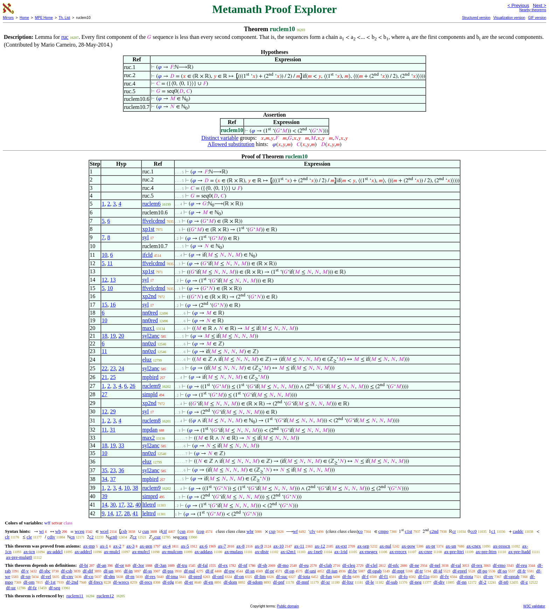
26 (132, 386)
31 (113, 430)
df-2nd (72, 582)
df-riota (466, 576)
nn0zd (149, 343)
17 (121, 505)
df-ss (147, 570)
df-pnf (279, 582)
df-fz (32, 587)
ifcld (147, 255)
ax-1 (104, 546)
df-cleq (348, 565)
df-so (502, 570)
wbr (249, 531)
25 (113, 377)
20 (121, 336)
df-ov (488, 576)
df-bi (83, 565)
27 (104, 394)
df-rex (476, 565)
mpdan (150, 430)
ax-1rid (341, 551)
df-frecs (96, 582)
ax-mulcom (172, 551)
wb (58, 531)
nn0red (150, 313)
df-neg (416, 582)
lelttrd (148, 513)
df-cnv (67, 576)
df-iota (304, 576)
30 (113, 505)
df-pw (229, 570)
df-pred (195, 576)
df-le (370, 582)
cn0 (114, 536)
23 (113, 368)
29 (113, 411)
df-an (101, 565)
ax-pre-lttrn (486, 551)
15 (104, 305)
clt (7, 536)
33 (121, 445)
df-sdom (255, 582)
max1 (148, 328)
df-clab (325, 565)
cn (72, 536)
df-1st (50, 582)
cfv (312, 531)
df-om (29, 582)
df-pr (269, 570)
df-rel (46, 576)
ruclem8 (151, 421)
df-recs (145, 582)
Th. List (64, 18)
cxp (272, 531)
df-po (482, 570)
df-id (437, 570)
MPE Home (44, 18)
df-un (108, 570)
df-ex (223, 565)
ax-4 (166, 546)
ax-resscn (501, 546)
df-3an (160, 565)
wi (41, 531)
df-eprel (460, 570)
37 (113, 479)
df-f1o (424, 576)
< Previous (518, 5)
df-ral (456, 565)
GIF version (537, 18)
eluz (147, 360)
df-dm (109, 576)
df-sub (391, 582)
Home (24, 18)
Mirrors (8, 18)
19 (113, 336)
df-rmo (499, 565)
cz (135, 536)
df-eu (303, 565)
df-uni (310, 570)
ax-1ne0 (315, 551)
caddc (518, 531)
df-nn (461, 582)
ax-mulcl (112, 551)
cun (145, 531)
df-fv (444, 576)
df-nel (435, 565)
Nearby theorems (532, 10)
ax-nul (385, 546)
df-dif (88, 570)
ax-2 (117, 546)
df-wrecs (121, 582)
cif (164, 531)
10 (104, 255)
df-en (208, 582)
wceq (79, 531)
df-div (439, 582)
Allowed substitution (231, 144)
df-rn (129, 576)
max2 (148, 438)
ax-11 (299, 546)
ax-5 (185, 546)
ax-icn (29, 551)
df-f (365, 576)
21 (104, 377)
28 (127, 513)
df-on (239, 576)
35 (104, 470)
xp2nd (149, 296)
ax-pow (408, 546)
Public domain (288, 606)
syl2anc (150, 336)
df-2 (482, 582)
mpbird (150, 377)
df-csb (66, 570)
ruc (64, 37)
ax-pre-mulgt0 (19, 557)
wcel (104, 531)
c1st (408, 531)
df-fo (403, 576)
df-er (188, 582)
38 (135, 488)
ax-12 (320, 546)
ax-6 (204, 546)
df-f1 (383, 576)
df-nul (189, 570)
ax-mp (89, 546)
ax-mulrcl (141, 551)
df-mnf (302, 582)
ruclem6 (151, 204)
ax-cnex (473, 546)
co (361, 531)
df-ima (172, 576)
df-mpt (398, 570)
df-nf (242, 565)
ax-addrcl (83, 551)
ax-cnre (425, 551)
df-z (524, 582)
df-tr (419, 570)
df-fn (346, 576)
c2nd (434, 531)
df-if (210, 570)
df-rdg (168, 582)
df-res (150, 576)
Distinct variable (219, 138)
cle (29, 536)
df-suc (282, 576)
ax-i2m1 (288, 551)
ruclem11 (74, 595)
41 (135, 513)
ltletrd (148, 505)
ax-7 (222, 546)
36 (121, 470)
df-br (352, 570)
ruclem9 (151, 386)
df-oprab (512, 576)
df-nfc (393, 565)
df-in (128, 570)
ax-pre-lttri (454, 551)
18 (104, 336)
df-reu (521, 565)
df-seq (54, 587)
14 (104, 505)
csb (124, 531)
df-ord (218, 576)
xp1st (148, 229)
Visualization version (509, 18)
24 (121, 368)
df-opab (374, 570)
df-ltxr (347, 582)
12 (104, 280)
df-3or (138, 565)
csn (182, 531)
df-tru (182, 565)
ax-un (451, 546)
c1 (493, 531)
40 (138, 505)
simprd (150, 496)
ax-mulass (233, 551)
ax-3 (130, 546)
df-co (88, 576)
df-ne (414, 565)
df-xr (325, 582)
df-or (119, 565)
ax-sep (363, 546)
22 (104, 368)
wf (295, 531)
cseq (183, 536)
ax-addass (204, 551)
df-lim (260, 576)
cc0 (473, 531)
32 (129, 505)
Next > (539, 5)
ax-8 (240, 546)
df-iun (332, 570)
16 (113, 305)
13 (113, 280)
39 (104, 496)
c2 (91, 536)
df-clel (371, 565)
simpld (150, 394)
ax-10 (278, 546)
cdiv (51, 536)
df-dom (230, 582)
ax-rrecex (397, 551)
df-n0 (503, 582)
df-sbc (45, 570)
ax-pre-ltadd (519, 551)
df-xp (25, 576)
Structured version (476, 18)
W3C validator (534, 606)
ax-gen (146, 546)
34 (104, 479)
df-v (25, 570)
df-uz (10, 587)
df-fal (202, 565)
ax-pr (430, 546)
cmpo (383, 531)
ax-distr (262, 551)
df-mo (283, 565)
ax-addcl (55, 551)
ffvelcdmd (153, 221)
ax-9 (259, 546)
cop (201, 531)
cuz (157, 536)
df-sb (262, 565)
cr (454, 531)
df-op (289, 570)
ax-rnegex (368, 551)
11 (109, 263)
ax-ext (341, 546)
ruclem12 (105, 595)
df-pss (168, 570)
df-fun (326, 576)
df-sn (250, 570)
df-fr (521, 570)
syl (145, 237)
